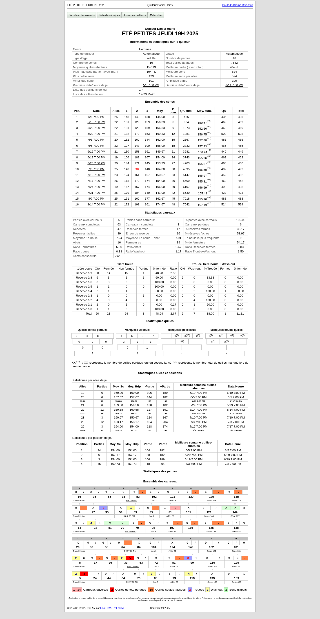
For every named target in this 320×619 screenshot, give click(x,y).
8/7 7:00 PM (96, 198)
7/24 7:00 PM (96, 187)
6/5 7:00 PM (96, 139)
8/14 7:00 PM (234, 85)
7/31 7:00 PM (96, 192)
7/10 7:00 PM (96, 175)
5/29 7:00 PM (96, 133)
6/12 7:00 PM (96, 151)
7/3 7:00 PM (96, 169)
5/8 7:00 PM (151, 85)
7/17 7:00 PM (96, 180)
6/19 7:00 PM (96, 157)
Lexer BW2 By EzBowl (112, 608)
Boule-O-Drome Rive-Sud (237, 5)
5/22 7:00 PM (96, 128)
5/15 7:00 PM (96, 122)
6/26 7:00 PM (96, 163)
